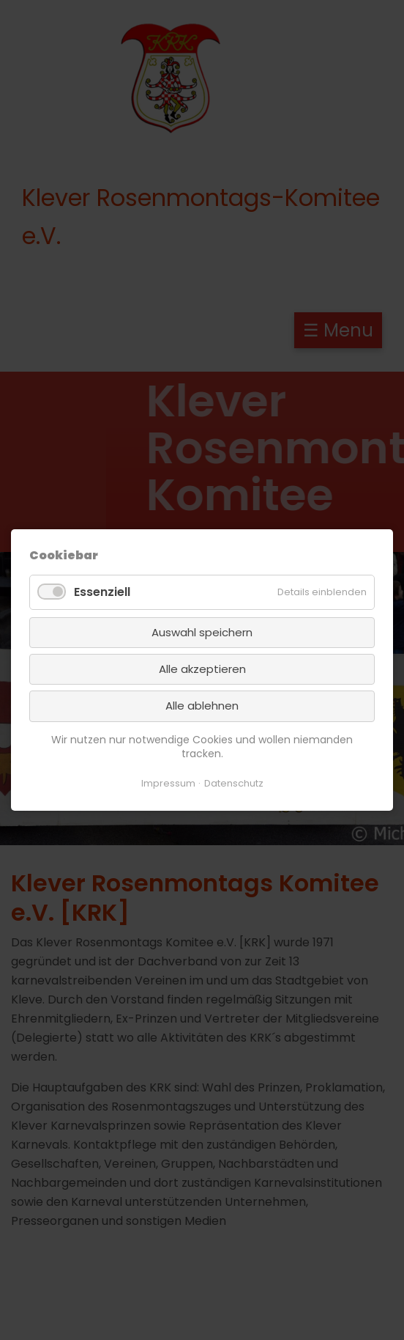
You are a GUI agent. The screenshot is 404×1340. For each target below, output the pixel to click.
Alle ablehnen (202, 705)
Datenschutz (233, 783)
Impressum (168, 783)
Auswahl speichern (202, 632)
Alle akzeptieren (202, 669)
